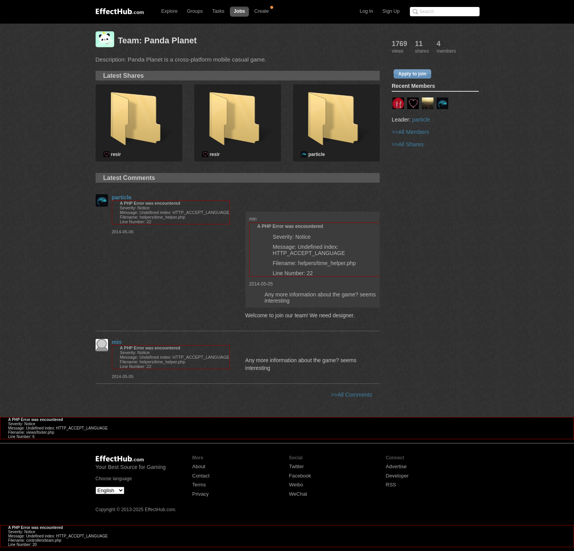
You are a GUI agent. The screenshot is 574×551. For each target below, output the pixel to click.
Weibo (296, 485)
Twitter (296, 466)
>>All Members (410, 132)
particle (316, 154)
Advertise (396, 466)
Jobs (239, 11)
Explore (169, 11)
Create (261, 11)
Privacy (200, 494)
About (199, 466)
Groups (195, 11)
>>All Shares (407, 144)
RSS (391, 485)
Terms (199, 485)
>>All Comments (351, 395)
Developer (397, 476)
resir (116, 154)
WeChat (298, 494)
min (117, 342)
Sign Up (390, 11)
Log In (366, 11)
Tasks (218, 11)
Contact (201, 476)
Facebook (300, 476)
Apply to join (412, 74)
